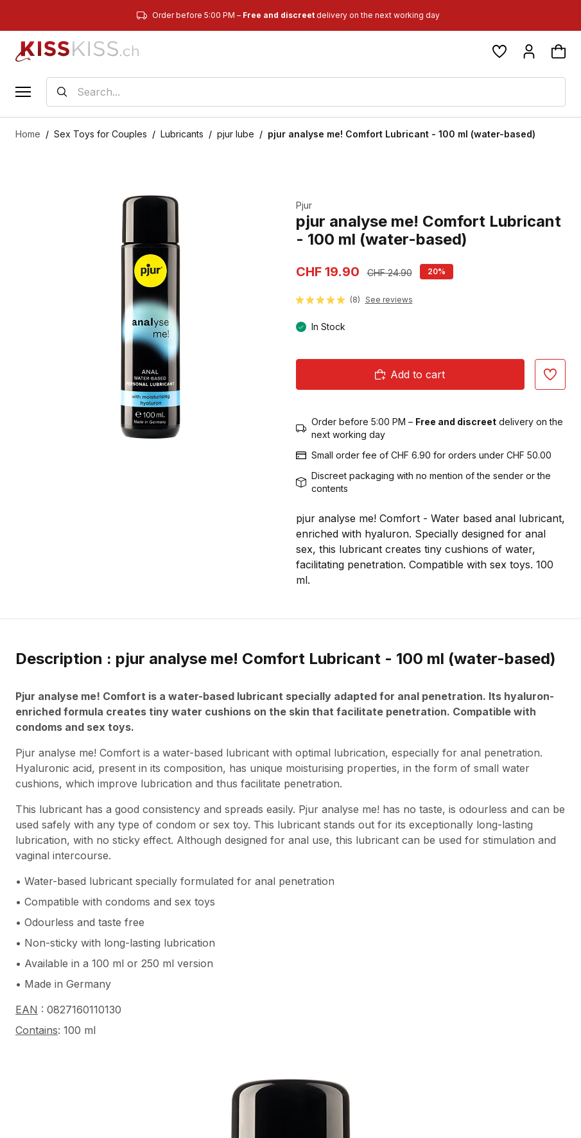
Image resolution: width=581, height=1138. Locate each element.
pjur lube (235, 133)
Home (27, 133)
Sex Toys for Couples (100, 133)
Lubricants (182, 133)
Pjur (304, 205)
